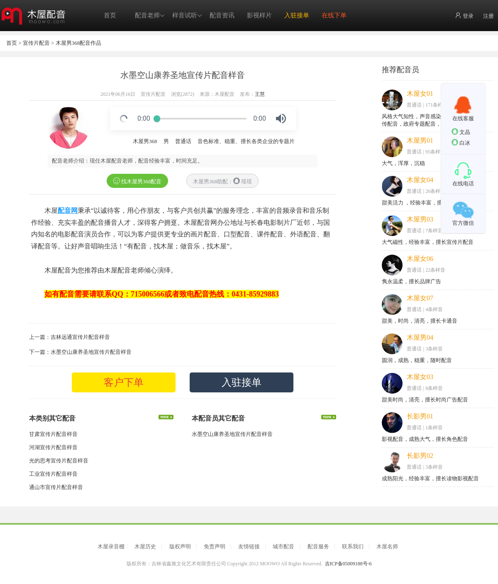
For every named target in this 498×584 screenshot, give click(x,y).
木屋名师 (387, 546)
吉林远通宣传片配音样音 (80, 337)
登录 (464, 15)
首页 (110, 15)
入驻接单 (296, 15)
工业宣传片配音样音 (53, 474)
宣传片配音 (36, 43)
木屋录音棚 (111, 546)
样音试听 (187, 15)
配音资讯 (222, 15)
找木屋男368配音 (137, 181)
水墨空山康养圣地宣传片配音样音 (91, 352)
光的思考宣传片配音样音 (58, 460)
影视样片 (259, 15)
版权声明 (180, 546)
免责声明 (214, 546)
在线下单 (334, 15)
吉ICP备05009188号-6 (348, 564)
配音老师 (150, 15)
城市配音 (283, 546)
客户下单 (124, 382)
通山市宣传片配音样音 (56, 487)
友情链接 (249, 546)
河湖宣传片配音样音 (53, 447)
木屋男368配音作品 (79, 43)
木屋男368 (145, 141)
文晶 (461, 131)
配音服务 (318, 546)
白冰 (461, 142)
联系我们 (353, 546)
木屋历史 (145, 546)
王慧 (260, 94)
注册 (488, 16)
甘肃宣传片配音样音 (53, 434)
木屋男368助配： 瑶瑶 (222, 181)
